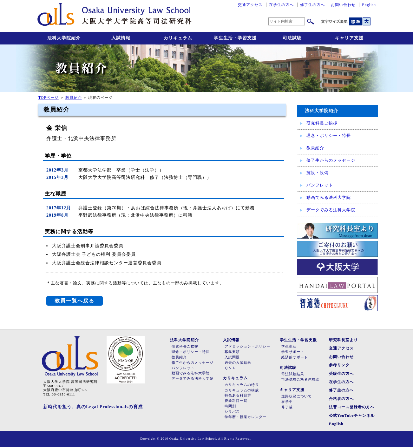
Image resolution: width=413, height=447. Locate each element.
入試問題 (232, 357)
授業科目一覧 (236, 401)
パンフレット (319, 185)
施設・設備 (317, 172)
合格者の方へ (341, 398)
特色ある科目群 (238, 395)
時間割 (230, 406)
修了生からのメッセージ (330, 160)
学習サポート (292, 352)
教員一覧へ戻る (75, 300)
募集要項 (232, 352)
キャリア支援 (349, 38)
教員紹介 (315, 148)
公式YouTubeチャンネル (352, 415)
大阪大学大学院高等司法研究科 (114, 16)
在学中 (287, 401)
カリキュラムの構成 (242, 390)
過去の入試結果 (238, 362)
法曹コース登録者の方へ (351, 407)
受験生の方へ (341, 373)
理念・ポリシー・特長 (328, 135)
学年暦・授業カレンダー (245, 417)
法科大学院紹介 (64, 38)
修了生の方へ (312, 5)
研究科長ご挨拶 (322, 123)
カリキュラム (178, 38)
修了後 (287, 407)
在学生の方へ (281, 5)
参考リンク (339, 365)
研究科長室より (343, 340)
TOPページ (48, 98)
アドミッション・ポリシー (247, 346)
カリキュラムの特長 (242, 385)
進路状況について (296, 396)
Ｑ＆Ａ (230, 368)
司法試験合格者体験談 (300, 379)
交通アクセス (250, 5)
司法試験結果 (292, 374)
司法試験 (292, 38)
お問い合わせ (343, 5)
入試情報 (120, 38)
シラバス (232, 411)
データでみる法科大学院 (330, 209)
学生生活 (289, 346)
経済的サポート (294, 357)
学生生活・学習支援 (235, 38)
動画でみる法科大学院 (328, 197)
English (369, 5)
